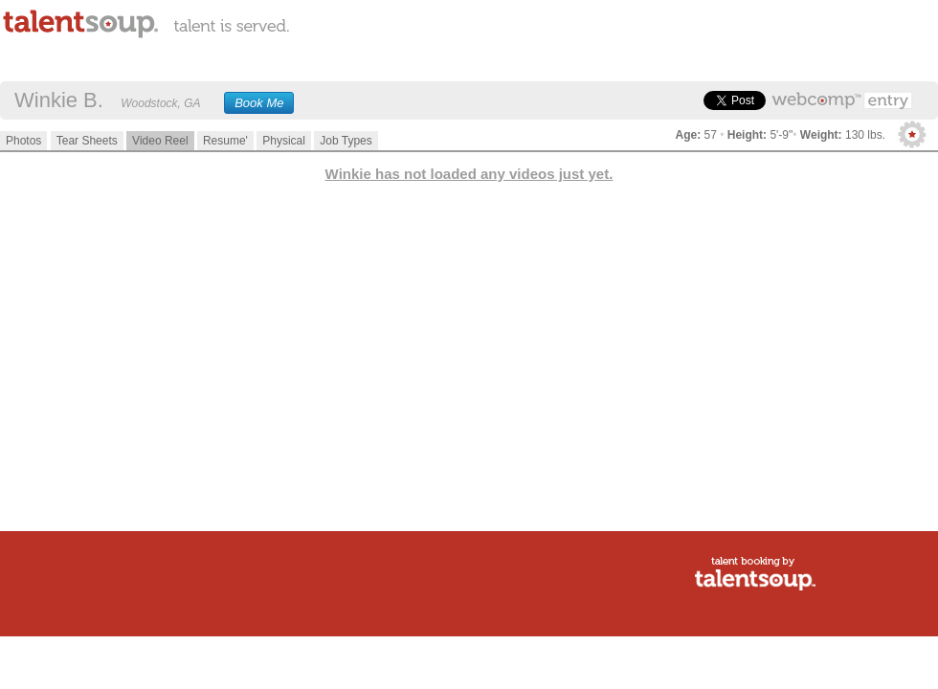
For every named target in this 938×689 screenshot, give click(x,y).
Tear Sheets (87, 140)
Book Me (258, 103)
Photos (23, 140)
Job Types (345, 140)
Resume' (225, 140)
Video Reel (160, 140)
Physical (283, 140)
